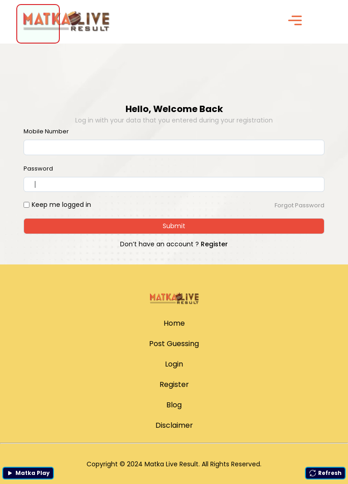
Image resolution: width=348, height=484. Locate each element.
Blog (174, 405)
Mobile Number (46, 131)
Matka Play (28, 473)
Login (174, 364)
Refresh (325, 473)
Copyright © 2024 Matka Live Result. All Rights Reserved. (174, 464)
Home (174, 323)
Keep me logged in (61, 204)
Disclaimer (174, 425)
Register (214, 244)
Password (38, 168)
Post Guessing (174, 343)
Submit (174, 225)
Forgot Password (299, 205)
